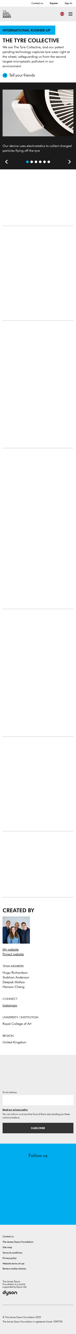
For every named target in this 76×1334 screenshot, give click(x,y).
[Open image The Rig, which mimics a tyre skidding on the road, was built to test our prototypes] (40, 162)
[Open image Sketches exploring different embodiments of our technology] (48, 162)
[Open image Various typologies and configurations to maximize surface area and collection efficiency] (44, 162)
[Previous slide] (5, 162)
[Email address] (38, 1100)
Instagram (10, 1005)
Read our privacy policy (15, 1109)
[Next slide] (68, 162)
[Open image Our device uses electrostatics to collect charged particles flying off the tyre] (27, 162)
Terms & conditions (12, 1252)
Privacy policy (9, 1258)
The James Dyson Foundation (18, 1242)
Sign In (68, 3)
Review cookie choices (14, 1268)
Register (54, 3)
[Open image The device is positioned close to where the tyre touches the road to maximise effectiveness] (36, 162)
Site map (7, 1247)
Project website (13, 954)
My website (11, 949)
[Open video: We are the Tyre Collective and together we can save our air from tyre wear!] (31, 162)
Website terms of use (13, 1263)
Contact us (37, 3)
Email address (10, 1092)
